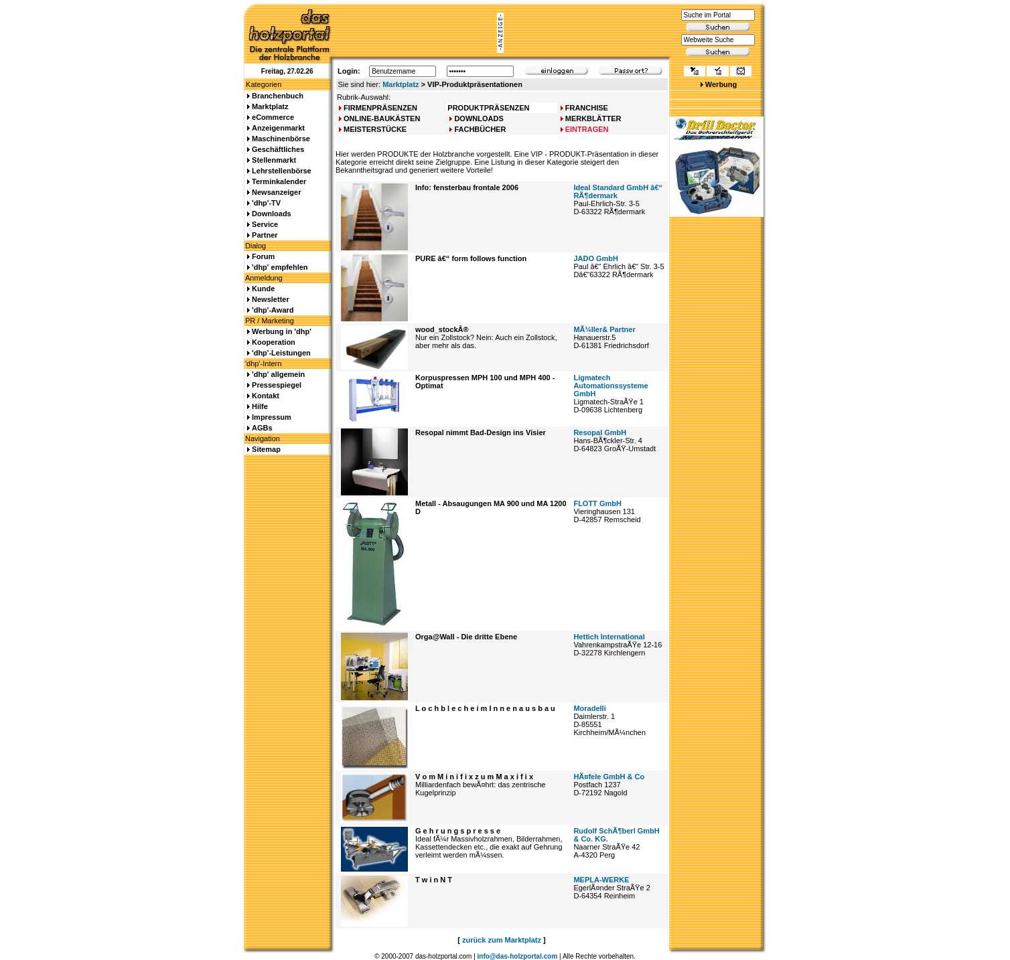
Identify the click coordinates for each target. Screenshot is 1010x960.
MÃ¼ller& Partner (604, 329)
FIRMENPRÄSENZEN (380, 108)
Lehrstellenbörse (281, 171)
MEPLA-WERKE (601, 880)
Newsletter (270, 299)
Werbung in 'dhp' (281, 331)
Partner (265, 235)
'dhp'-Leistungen (281, 353)
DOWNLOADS (478, 118)
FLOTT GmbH (597, 503)
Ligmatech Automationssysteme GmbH (610, 386)
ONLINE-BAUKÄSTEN (382, 118)
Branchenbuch (277, 96)
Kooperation (273, 342)
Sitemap (266, 449)
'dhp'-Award (272, 310)
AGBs (262, 428)
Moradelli (589, 708)
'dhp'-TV (266, 203)
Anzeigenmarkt (278, 128)
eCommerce (273, 117)
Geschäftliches (278, 149)
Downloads (271, 214)
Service (265, 224)
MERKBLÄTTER (593, 118)
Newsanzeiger (276, 192)
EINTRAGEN (587, 129)
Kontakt (265, 396)
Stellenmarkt (274, 160)
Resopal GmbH (599, 432)
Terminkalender (279, 181)
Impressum (271, 417)
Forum (263, 256)
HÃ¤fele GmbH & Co (608, 777)
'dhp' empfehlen (279, 267)
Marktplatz (400, 84)
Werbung (721, 84)
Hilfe (260, 406)
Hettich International (608, 637)
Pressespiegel (276, 385)
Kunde (263, 289)
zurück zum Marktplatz (501, 940)
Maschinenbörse (281, 139)
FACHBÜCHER (480, 129)
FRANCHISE (586, 108)
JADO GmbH (595, 258)
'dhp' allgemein (278, 374)
